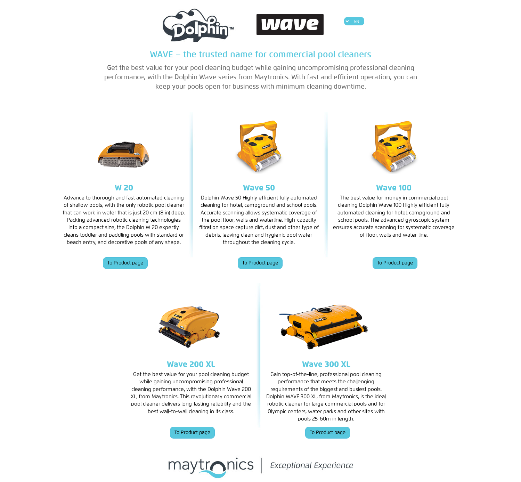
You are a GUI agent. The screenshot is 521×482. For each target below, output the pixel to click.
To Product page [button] (125, 263)
